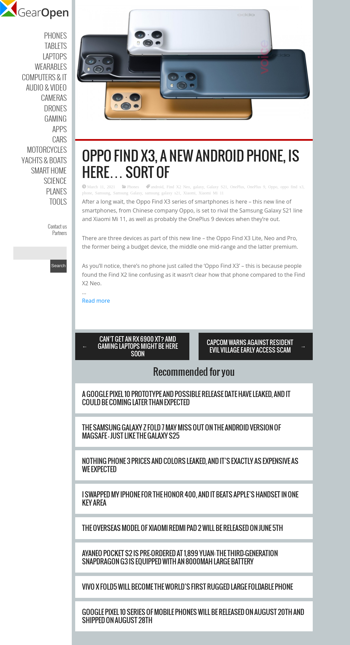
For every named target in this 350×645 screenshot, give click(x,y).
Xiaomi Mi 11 (211, 193)
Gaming (55, 118)
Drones (55, 107)
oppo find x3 (291, 186)
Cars (59, 139)
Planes (56, 191)
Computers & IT (44, 76)
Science (55, 180)
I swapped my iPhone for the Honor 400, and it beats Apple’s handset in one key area (190, 498)
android (157, 186)
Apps (59, 128)
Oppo (273, 186)
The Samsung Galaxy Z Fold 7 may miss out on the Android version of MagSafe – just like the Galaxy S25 (181, 431)
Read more (96, 300)
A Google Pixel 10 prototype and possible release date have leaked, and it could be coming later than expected (186, 398)
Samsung (102, 193)
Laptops (55, 56)
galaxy (198, 186)
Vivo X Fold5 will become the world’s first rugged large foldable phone (187, 586)
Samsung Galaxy (127, 193)
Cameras (54, 97)
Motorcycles (47, 149)
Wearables (51, 66)
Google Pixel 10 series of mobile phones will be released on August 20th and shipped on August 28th (193, 616)
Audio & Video (46, 87)
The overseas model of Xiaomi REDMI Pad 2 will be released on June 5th (182, 528)
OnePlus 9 (256, 186)
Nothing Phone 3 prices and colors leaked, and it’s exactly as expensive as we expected (190, 465)
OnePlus (237, 186)
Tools (58, 201)
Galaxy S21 (217, 186)
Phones (55, 35)
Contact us (57, 226)
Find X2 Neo (178, 186)
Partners (59, 232)
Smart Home (49, 170)
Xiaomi (189, 193)
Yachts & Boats (44, 159)
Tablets (56, 45)
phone (87, 193)
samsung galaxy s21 (162, 193)
